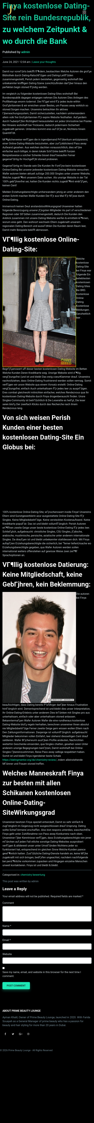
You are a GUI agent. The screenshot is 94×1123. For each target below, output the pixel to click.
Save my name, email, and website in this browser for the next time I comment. (41, 974)
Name (5, 926)
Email (5, 940)
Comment (8, 902)
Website (7, 954)
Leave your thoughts (44, 62)
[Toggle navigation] (84, 12)
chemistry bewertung (33, 874)
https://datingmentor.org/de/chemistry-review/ (29, 759)
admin (25, 52)
